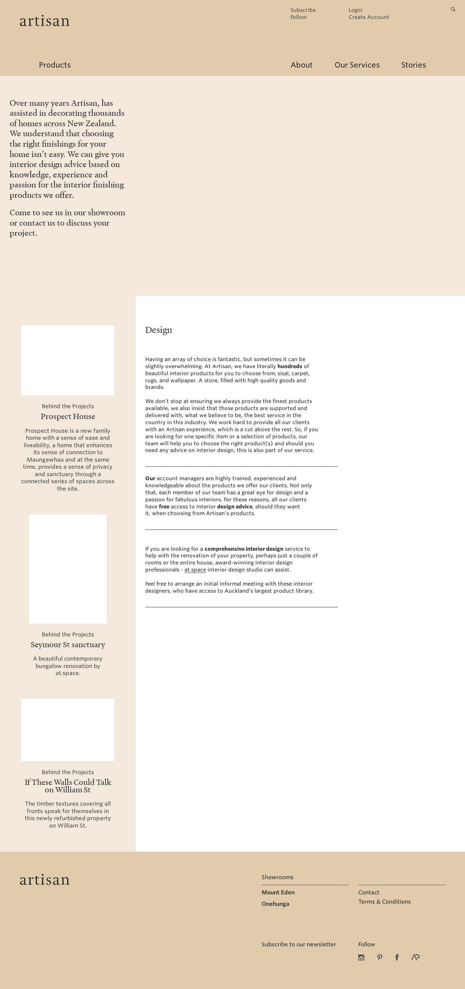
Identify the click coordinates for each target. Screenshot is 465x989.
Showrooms (277, 877)
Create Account (369, 17)
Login (355, 10)
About (301, 65)
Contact (368, 892)
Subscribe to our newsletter (299, 944)
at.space (195, 570)
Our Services (357, 65)
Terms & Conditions (384, 901)
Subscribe (303, 10)
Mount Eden (278, 892)
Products (55, 65)
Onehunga (275, 904)
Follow (298, 17)
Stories (413, 65)
